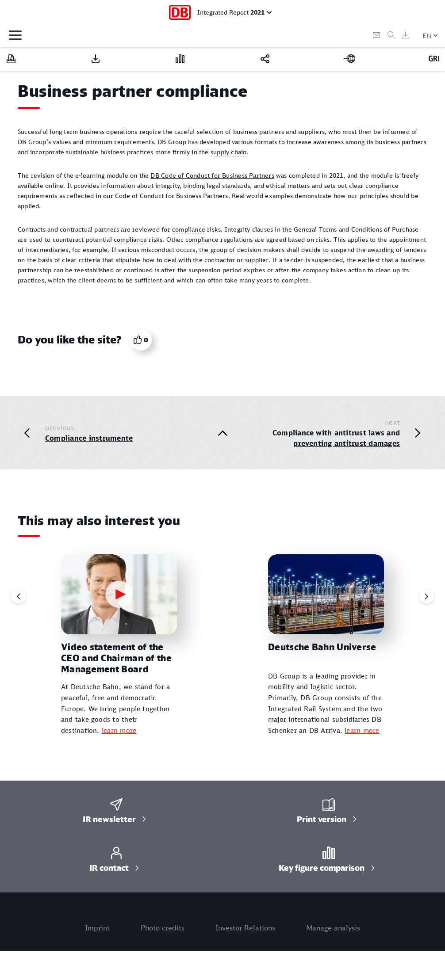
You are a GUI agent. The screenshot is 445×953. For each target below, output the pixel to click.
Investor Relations (245, 927)
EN (426, 35)
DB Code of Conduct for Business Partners (212, 175)
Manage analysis (333, 927)
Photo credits (162, 927)
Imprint (97, 927)
